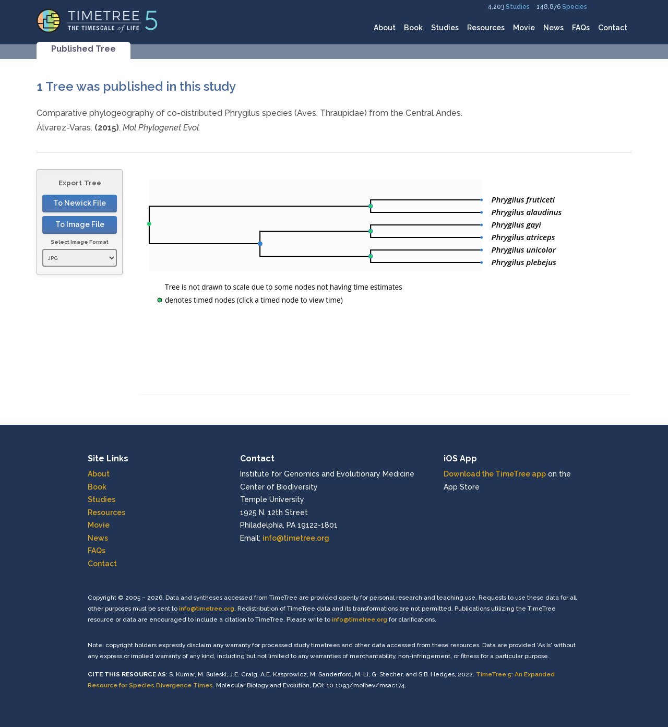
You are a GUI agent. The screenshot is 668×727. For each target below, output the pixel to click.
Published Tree (83, 49)
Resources (486, 27)
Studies (518, 6)
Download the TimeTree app (495, 474)
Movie (524, 27)
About (385, 27)
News (553, 27)
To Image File (79, 224)
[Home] (97, 20)
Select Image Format (80, 242)
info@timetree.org (296, 538)
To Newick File (79, 203)
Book (413, 27)
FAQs (581, 27)
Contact (612, 27)
